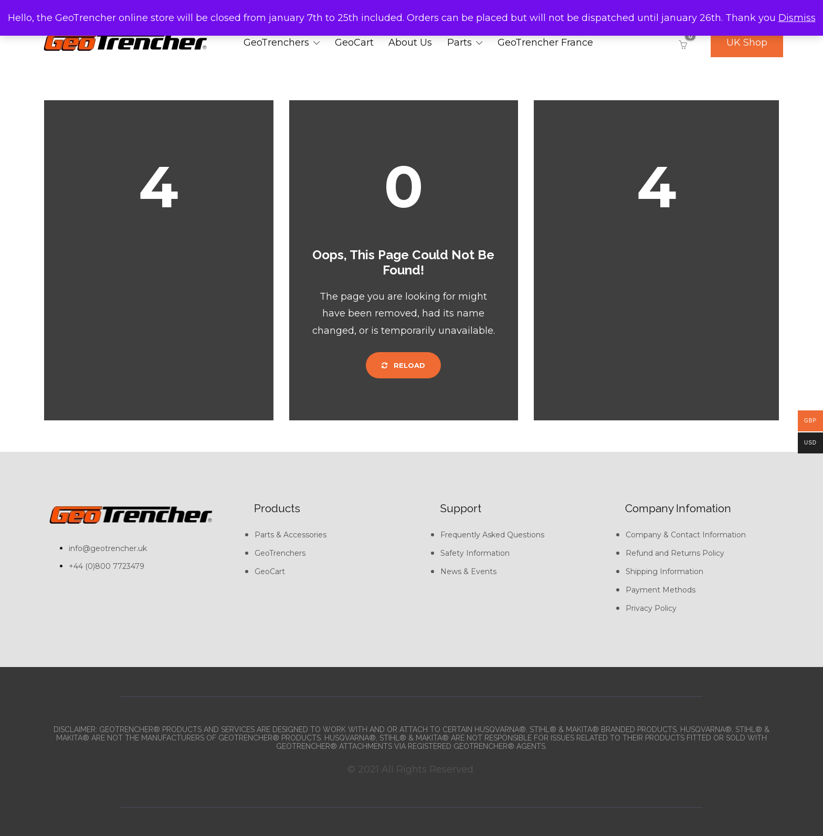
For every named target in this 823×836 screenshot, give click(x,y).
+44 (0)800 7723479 (106, 566)
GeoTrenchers (276, 42)
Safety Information (475, 553)
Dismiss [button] (797, 18)
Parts (459, 42)
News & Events (468, 571)
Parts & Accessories (290, 534)
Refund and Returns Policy (675, 553)
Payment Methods (660, 590)
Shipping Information (664, 571)
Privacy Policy (651, 608)
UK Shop (746, 42)
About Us (410, 42)
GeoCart (354, 42)
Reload (403, 365)
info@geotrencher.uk (108, 548)
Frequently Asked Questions (492, 534)
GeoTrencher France (545, 42)
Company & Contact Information (686, 534)
